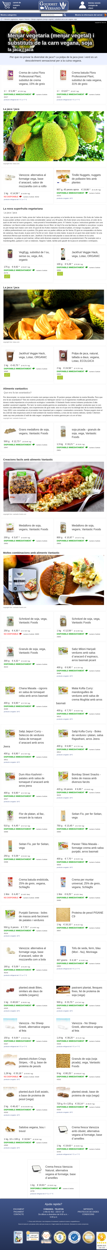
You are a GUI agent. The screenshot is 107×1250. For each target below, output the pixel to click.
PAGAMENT (19, 1212)
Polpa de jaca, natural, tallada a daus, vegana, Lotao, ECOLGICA (86, 357)
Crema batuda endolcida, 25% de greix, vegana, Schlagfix (34, 883)
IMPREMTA (88, 1209)
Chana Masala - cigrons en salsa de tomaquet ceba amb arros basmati (33, 692)
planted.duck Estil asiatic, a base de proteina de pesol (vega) (34, 1095)
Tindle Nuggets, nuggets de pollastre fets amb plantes (86, 178)
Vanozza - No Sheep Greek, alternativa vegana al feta (34, 1027)
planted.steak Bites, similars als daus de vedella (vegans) (30, 991)
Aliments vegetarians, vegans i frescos (16, 19)
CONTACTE (19, 1214)
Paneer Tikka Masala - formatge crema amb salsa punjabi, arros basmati (88, 848)
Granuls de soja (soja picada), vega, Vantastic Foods (86, 1062)
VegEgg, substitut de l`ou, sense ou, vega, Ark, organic (34, 256)
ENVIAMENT (18, 1209)
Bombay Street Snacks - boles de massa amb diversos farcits (86, 778)
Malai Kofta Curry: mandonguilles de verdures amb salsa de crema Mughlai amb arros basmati (79, 696)
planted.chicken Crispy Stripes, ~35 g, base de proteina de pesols (33, 1062)
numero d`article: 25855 (31, 634)
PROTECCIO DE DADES (88, 1212)
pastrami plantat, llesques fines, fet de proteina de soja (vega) (87, 991)
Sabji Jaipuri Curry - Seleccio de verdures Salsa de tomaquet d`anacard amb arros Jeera (23, 739)
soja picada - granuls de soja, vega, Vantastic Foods (86, 433)
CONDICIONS (88, 1214)
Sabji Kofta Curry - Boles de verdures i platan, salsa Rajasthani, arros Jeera (87, 735)
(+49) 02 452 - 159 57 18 (53, 1212)
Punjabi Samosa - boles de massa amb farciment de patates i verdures (33, 916)
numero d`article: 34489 (31, 898)
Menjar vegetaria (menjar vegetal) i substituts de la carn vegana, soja (54, 19)
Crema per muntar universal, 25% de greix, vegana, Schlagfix (86, 883)
